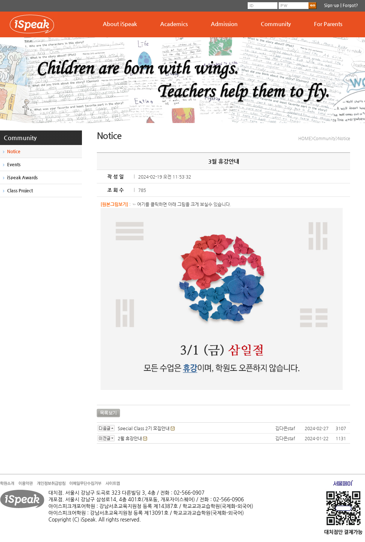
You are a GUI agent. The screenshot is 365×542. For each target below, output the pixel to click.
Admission (224, 24)
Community (276, 24)
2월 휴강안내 (130, 438)
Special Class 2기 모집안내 (143, 428)
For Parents (328, 24)
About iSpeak (120, 24)
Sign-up (331, 5)
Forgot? (350, 5)
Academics (174, 24)
